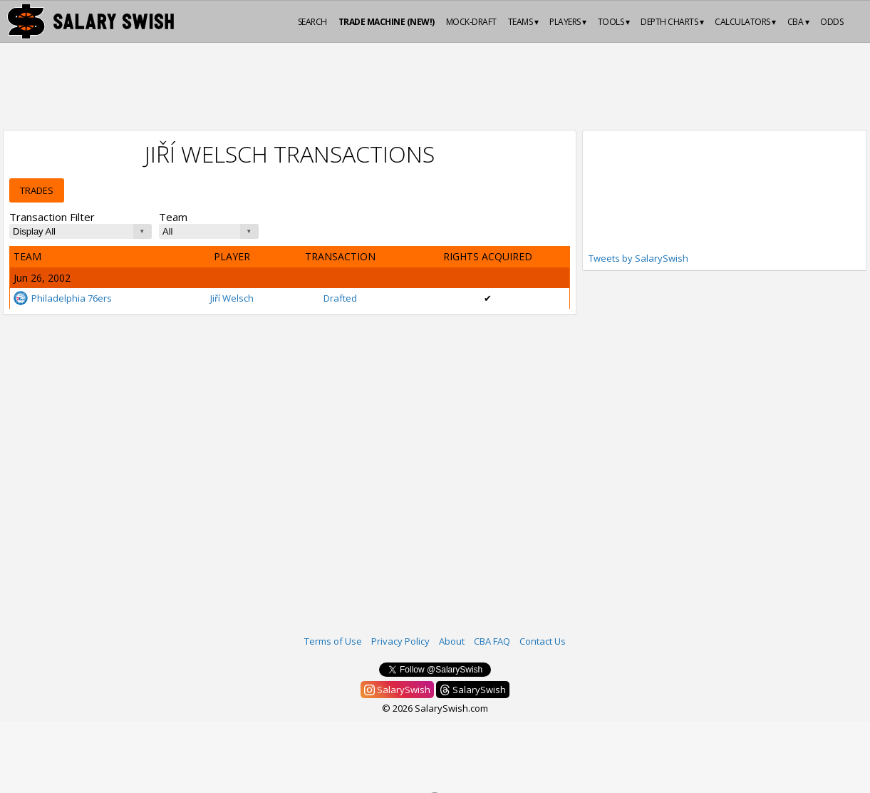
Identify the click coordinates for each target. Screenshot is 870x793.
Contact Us (542, 641)
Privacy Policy (400, 641)
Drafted (340, 298)
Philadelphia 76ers (63, 298)
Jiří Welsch (232, 298)
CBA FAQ (492, 641)
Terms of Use (333, 641)
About (452, 641)
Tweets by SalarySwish (638, 258)
